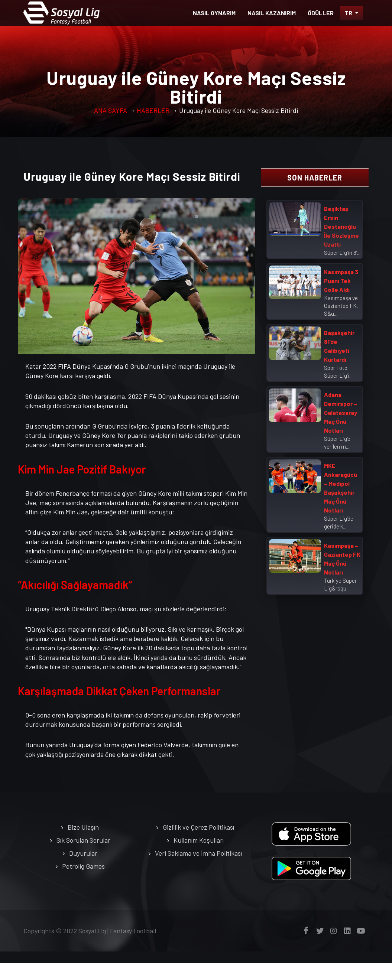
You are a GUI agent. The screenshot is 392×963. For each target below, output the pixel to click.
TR (349, 12)
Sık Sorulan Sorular (83, 851)
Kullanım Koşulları (199, 851)
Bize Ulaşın (83, 839)
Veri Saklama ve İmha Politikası (198, 864)
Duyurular (83, 864)
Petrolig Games (83, 877)
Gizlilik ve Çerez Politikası (198, 839)
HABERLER (153, 122)
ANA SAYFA (110, 122)
